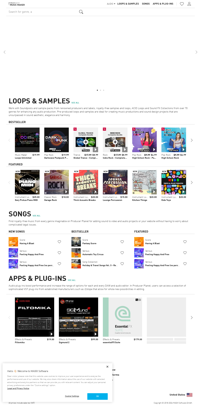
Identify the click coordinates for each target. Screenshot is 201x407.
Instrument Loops (23, 197)
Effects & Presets (23, 339)
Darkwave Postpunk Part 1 (57, 158)
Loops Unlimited (23, 158)
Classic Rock (50, 197)
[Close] (107, 366)
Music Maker (21, 155)
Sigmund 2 (64, 342)
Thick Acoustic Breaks (84, 200)
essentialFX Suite (111, 342)
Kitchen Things (139, 200)
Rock (105, 155)
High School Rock (170, 158)
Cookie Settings (72, 396)
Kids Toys (166, 200)
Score (27, 242)
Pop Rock (48, 155)
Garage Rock (50, 200)
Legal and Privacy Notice (18, 389)
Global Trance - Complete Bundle (90, 158)
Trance (76, 155)
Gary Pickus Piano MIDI (26, 200)
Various (32, 253)
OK (97, 396)
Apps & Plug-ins (163, 4)
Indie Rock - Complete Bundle (118, 158)
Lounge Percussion (112, 200)
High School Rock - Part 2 (145, 158)
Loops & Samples (128, 4)
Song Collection (100, 264)
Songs (146, 4)
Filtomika (19, 342)
